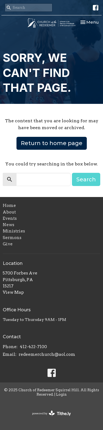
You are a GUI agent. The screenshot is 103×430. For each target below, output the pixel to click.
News (8, 224)
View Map (13, 292)
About (9, 212)
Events (10, 218)
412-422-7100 (33, 346)
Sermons (12, 237)
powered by (51, 413)
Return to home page (51, 143)
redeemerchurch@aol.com (47, 354)
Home (9, 205)
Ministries (14, 231)
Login (61, 394)
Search (86, 179)
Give (8, 244)
